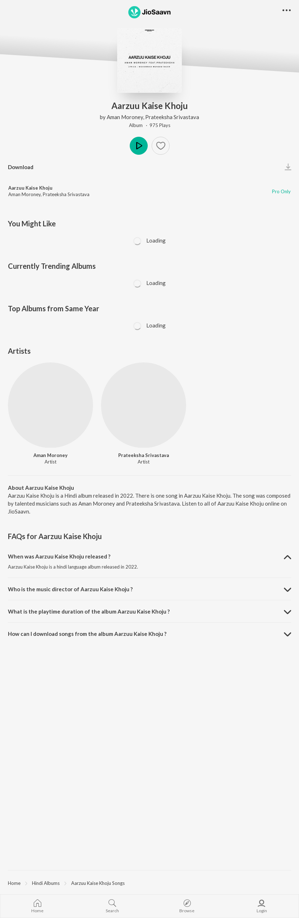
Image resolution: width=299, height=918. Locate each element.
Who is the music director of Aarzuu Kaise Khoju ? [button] (70, 589)
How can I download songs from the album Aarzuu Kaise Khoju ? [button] (87, 633)
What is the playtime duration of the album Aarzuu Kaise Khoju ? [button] (89, 611)
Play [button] (139, 146)
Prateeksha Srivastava (172, 117)
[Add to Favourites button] (161, 146)
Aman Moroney (125, 117)
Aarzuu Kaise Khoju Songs (98, 883)
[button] (286, 10)
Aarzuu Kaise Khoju (30, 188)
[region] (149, 883)
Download (20, 167)
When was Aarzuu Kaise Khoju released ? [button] (59, 556)
